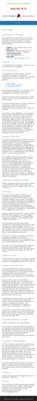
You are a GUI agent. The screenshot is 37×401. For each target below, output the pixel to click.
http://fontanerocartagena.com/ (18, 58)
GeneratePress (29, 399)
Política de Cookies (13, 86)
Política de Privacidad (14, 85)
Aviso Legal (11, 83)
